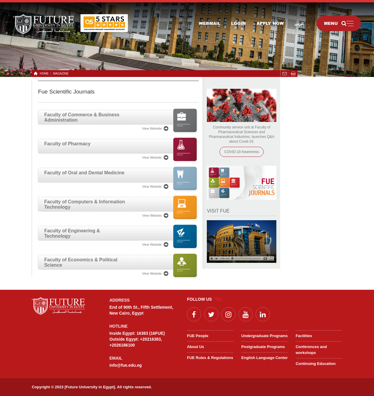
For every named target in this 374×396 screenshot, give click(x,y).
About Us (195, 347)
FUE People (197, 336)
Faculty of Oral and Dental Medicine (84, 172)
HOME (43, 73)
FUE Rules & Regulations (210, 357)
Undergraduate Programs (264, 336)
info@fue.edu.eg (125, 365)
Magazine (60, 73)
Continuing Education (316, 363)
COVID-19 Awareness (241, 152)
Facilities (304, 336)
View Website (152, 128)
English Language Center (264, 357)
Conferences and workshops (311, 350)
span (293, 73)
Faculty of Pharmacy (67, 143)
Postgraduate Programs (263, 347)
